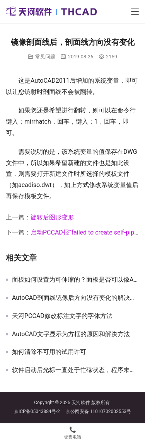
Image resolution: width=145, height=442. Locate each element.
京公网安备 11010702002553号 (98, 411)
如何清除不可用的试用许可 (49, 351)
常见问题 (45, 57)
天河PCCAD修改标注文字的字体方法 (62, 316)
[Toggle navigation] (135, 12)
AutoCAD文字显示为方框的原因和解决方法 (71, 334)
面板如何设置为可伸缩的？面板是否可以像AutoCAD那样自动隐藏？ (75, 279)
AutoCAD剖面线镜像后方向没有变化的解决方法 (75, 297)
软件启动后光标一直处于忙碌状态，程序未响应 (75, 370)
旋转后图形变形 (52, 217)
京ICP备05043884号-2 (40, 411)
